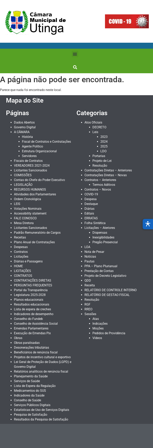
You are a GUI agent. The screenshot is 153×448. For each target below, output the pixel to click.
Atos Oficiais (93, 122)
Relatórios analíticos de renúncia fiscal (41, 371)
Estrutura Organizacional (39, 151)
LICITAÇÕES (22, 271)
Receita (89, 285)
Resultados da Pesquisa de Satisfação (41, 419)
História (27, 137)
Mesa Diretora (24, 223)
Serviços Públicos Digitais (32, 405)
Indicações (100, 323)
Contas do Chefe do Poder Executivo (39, 180)
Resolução (99, 165)
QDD (87, 280)
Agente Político (32, 146)
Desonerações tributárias (31, 347)
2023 (104, 137)
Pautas (89, 261)
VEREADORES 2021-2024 (32, 165)
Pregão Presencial (105, 242)
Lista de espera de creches (32, 309)
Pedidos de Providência (108, 333)
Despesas (21, 247)
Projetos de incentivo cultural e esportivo (42, 357)
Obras (18, 338)
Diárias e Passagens (28, 261)
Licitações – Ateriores (99, 228)
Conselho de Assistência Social (36, 323)
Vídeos (97, 338)
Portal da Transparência (31, 290)
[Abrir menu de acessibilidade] (148, 224)
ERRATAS (91, 218)
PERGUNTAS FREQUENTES (33, 285)
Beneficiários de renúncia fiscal (36, 352)
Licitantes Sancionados (30, 170)
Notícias (90, 256)
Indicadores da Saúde (29, 395)
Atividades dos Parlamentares (35, 194)
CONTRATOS (23, 276)
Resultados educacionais (31, 304)
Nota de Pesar (94, 252)
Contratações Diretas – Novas (105, 175)
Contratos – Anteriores (100, 180)
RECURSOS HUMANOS (30, 189)
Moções (98, 328)
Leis (95, 132)
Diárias (89, 209)
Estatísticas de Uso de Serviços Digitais (41, 410)
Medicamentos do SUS (30, 391)
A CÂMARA (21, 132)
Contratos (21, 252)
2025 (104, 146)
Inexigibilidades (103, 237)
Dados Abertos (24, 122)
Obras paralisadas (27, 343)
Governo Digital (25, 127)
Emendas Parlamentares (31, 328)
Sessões (90, 314)
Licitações (21, 256)
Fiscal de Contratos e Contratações (46, 141)
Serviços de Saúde (27, 381)
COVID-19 (91, 194)
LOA (87, 247)
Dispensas (99, 232)
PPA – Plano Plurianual (100, 266)
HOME (18, 266)
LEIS (17, 204)
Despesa (90, 199)
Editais (89, 213)
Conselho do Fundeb (28, 319)
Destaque (91, 204)
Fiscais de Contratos (28, 161)
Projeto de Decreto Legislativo (105, 276)
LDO (103, 151)
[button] (75, 54)
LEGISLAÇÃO (23, 185)
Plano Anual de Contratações (34, 242)
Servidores (29, 156)
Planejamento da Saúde (31, 376)
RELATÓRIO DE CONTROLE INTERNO (110, 290)
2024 (104, 141)
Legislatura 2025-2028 (30, 295)
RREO (88, 309)
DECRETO (99, 127)
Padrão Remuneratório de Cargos (37, 232)
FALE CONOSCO (25, 218)
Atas (95, 319)
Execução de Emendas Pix (32, 333)
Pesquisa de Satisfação (30, 414)
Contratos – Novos (97, 189)
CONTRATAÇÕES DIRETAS (32, 280)
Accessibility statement (30, 213)
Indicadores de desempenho (33, 314)
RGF (87, 304)
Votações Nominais (27, 209)
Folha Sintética (95, 223)
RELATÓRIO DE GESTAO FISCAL (107, 295)
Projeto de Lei (102, 161)
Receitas (20, 237)
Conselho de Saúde (27, 400)
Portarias (98, 156)
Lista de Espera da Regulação (35, 386)
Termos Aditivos (103, 185)
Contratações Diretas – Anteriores (108, 170)
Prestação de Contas (99, 271)
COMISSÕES (23, 175)
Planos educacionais (28, 300)
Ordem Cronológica (27, 199)
